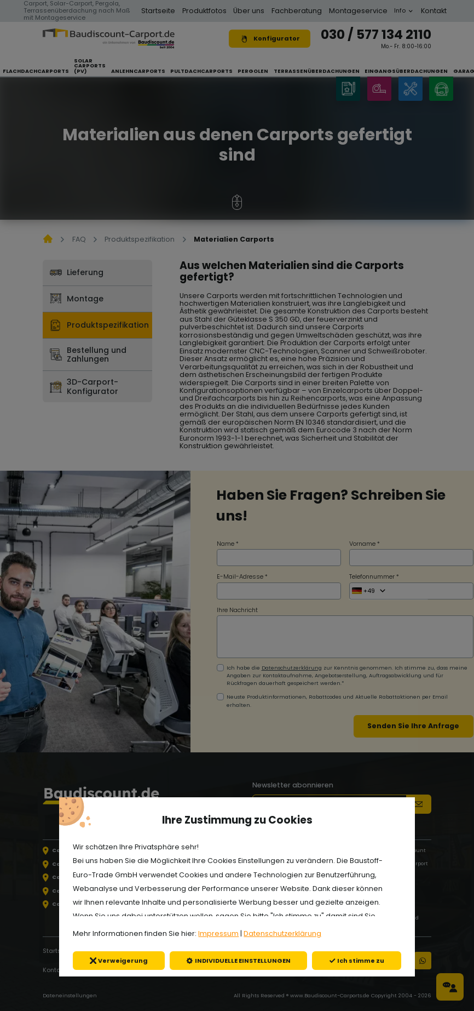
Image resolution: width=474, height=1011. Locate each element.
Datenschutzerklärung (282, 933)
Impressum (218, 933)
